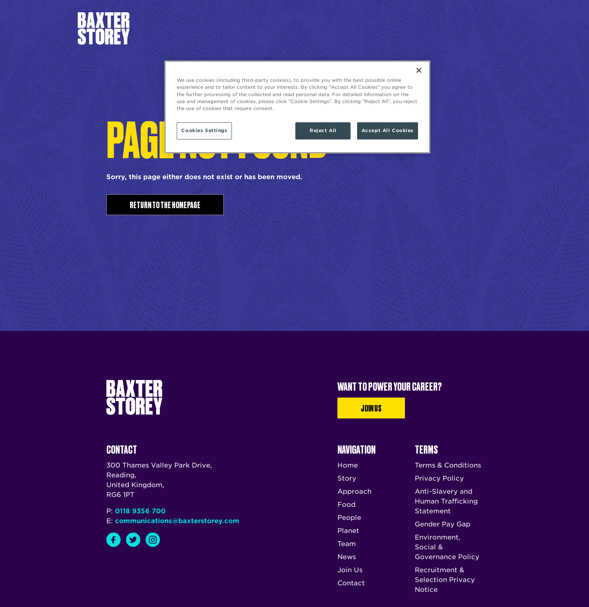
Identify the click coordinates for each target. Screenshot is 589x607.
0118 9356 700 (140, 511)
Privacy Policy (439, 478)
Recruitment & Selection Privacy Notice (445, 580)
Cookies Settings (204, 130)
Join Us (371, 408)
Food (346, 504)
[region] (297, 107)
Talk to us (377, 28)
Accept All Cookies (388, 130)
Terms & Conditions (448, 465)
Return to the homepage (165, 204)
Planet (348, 531)
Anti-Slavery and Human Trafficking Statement (446, 501)
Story (244, 28)
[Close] (419, 70)
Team (301, 28)
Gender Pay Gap (442, 524)
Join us (457, 28)
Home (347, 465)
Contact (351, 583)
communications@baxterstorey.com (177, 521)
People (349, 518)
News (324, 28)
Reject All (323, 130)
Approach (274, 28)
